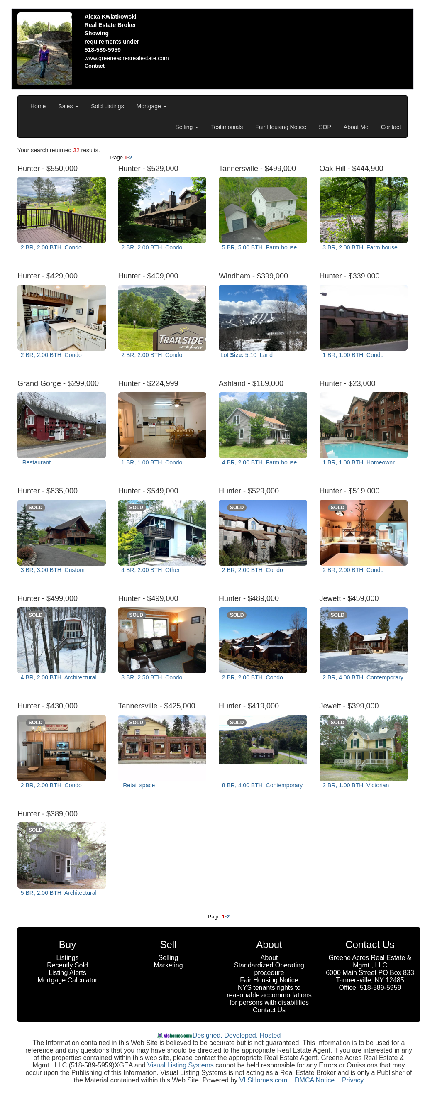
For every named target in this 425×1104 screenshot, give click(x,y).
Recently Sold (67, 965)
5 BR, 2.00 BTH (57, 892)
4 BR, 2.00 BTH (258, 462)
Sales (68, 106)
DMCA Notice (315, 1080)
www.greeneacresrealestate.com (127, 58)
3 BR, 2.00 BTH (359, 247)
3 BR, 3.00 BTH (51, 570)
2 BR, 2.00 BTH (50, 247)
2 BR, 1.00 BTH (355, 785)
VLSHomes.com (263, 1080)
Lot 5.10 (246, 355)
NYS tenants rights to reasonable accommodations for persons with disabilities (269, 995)
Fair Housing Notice (280, 127)
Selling (186, 127)
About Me (356, 127)
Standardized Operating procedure (269, 969)
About (269, 957)
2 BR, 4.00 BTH (362, 677)
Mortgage (152, 106)
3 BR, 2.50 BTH (151, 677)
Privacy (353, 1080)
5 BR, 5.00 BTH (258, 247)
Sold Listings (107, 106)
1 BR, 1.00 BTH (353, 355)
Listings (67, 957)
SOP (325, 127)
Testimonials (227, 127)
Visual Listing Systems (180, 1065)
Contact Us (269, 1010)
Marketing (168, 965)
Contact (391, 127)
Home (38, 106)
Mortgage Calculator (67, 980)
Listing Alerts (67, 972)
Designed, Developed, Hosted (237, 1035)
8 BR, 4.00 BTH (261, 785)
